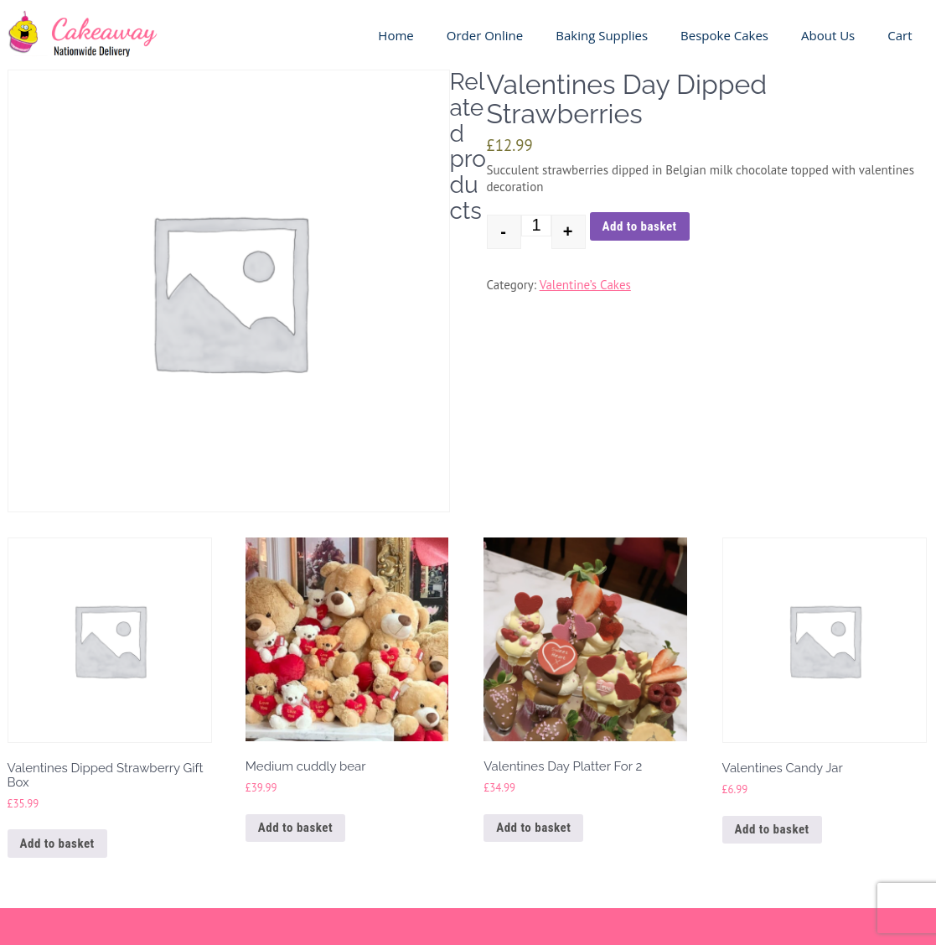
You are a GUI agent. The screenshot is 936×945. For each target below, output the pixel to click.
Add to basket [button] (57, 843)
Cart (899, 35)
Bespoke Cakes (724, 35)
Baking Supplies (602, 35)
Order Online (485, 35)
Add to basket (639, 226)
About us (828, 35)
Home (395, 35)
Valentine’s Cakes (585, 285)
